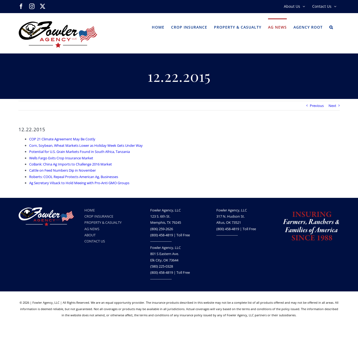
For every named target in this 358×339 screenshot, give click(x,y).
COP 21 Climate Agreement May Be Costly (62, 139)
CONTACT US (94, 241)
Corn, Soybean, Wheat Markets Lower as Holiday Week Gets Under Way (86, 145)
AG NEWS (91, 228)
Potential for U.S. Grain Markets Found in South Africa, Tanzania (79, 151)
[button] (331, 26)
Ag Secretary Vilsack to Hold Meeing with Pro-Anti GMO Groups (79, 182)
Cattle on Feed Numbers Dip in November (62, 170)
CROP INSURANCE (98, 216)
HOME (89, 210)
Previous (317, 105)
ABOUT (90, 235)
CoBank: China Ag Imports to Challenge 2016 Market (70, 164)
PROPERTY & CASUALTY (103, 222)
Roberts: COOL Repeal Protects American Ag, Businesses (73, 176)
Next (332, 105)
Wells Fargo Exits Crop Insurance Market (61, 158)
